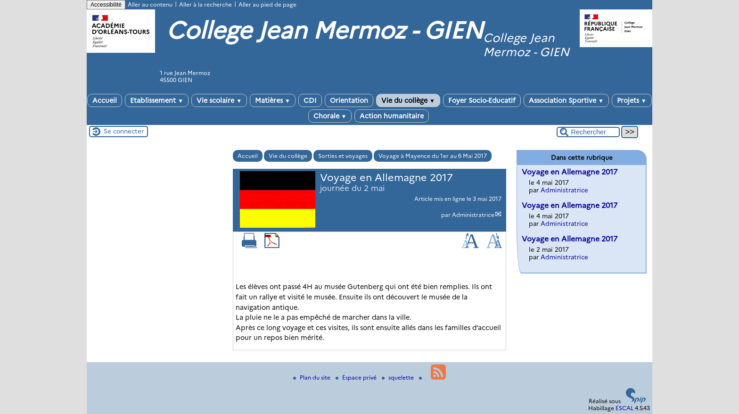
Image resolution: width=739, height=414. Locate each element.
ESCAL (624, 408)
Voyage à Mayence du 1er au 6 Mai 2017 (432, 155)
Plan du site (312, 377)
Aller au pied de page (267, 4)
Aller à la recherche (205, 4)
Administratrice (473, 214)
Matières (272, 100)
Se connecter (124, 131)
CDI (310, 100)
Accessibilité (106, 4)
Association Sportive (566, 100)
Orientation (349, 100)
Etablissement (156, 100)
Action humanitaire (392, 116)
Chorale (330, 116)
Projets (632, 100)
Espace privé (357, 377)
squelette (398, 377)
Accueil (104, 100)
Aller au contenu (150, 4)
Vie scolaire (219, 100)
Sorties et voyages (343, 155)
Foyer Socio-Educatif (482, 100)
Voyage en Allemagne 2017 (569, 171)
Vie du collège (408, 100)
